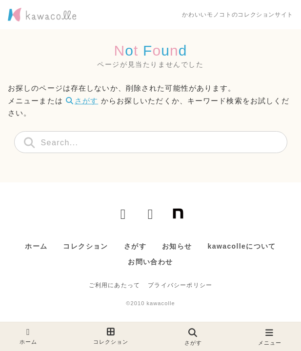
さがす (81, 101)
